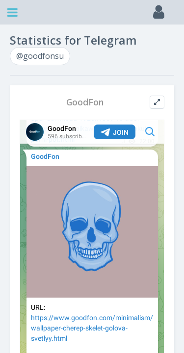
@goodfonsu (40, 55)
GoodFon (85, 102)
